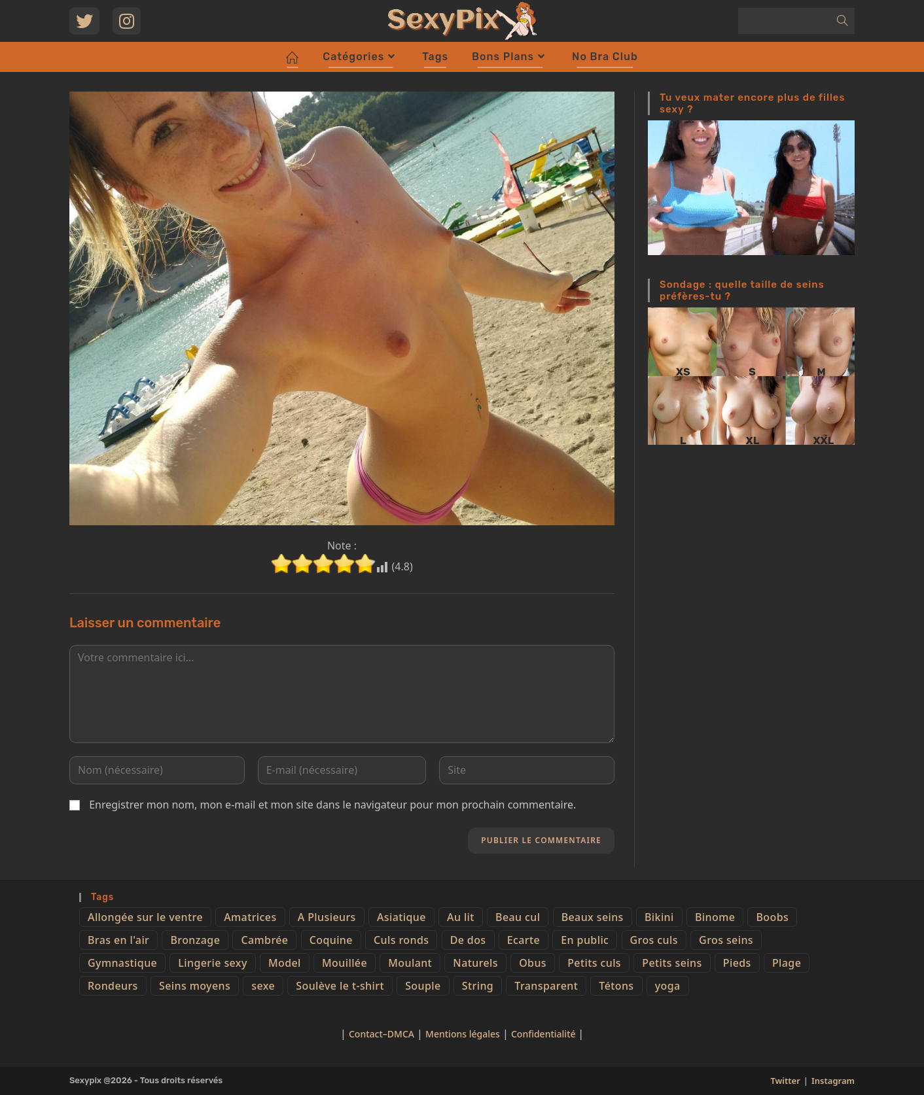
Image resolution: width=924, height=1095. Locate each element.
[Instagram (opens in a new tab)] (127, 21)
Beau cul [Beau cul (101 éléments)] (517, 917)
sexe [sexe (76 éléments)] (263, 986)
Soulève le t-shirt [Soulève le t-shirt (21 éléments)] (340, 986)
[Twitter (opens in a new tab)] (84, 21)
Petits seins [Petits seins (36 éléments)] (672, 963)
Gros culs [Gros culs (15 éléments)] (654, 940)
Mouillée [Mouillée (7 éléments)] (344, 963)
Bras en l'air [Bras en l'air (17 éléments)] (118, 940)
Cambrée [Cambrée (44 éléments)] (264, 940)
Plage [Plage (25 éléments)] (786, 963)
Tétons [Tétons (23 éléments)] (616, 986)
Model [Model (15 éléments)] (284, 963)
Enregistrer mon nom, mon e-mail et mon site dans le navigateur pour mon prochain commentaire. (332, 804)
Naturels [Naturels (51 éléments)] (475, 963)
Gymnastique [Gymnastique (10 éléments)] (122, 963)
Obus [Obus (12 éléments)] (532, 963)
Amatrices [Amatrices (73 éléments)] (250, 917)
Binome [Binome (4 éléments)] (715, 917)
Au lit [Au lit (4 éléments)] (460, 917)
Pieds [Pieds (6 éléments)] (737, 963)
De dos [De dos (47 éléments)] (468, 940)
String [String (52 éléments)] (477, 986)
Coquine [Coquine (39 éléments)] (331, 940)
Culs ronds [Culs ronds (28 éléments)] (401, 940)
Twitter (785, 1080)
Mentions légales (462, 1034)
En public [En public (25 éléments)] (585, 940)
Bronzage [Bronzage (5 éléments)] (195, 940)
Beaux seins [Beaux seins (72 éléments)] (592, 917)
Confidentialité (544, 1034)
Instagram (833, 1080)
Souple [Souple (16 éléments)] (422, 986)
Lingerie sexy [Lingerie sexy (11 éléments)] (212, 963)
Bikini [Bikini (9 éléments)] (659, 917)
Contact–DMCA (381, 1034)
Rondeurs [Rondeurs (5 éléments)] (113, 986)
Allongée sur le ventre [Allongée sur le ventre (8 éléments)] (145, 917)
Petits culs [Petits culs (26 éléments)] (594, 963)
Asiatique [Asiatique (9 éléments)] (401, 917)
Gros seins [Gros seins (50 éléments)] (726, 940)
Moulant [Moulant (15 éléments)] (410, 963)
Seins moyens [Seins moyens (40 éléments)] (194, 986)
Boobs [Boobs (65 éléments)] (772, 917)
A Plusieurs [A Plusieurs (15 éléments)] (327, 917)
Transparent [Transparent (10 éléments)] (546, 986)
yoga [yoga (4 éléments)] (668, 986)
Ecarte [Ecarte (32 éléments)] (523, 940)
